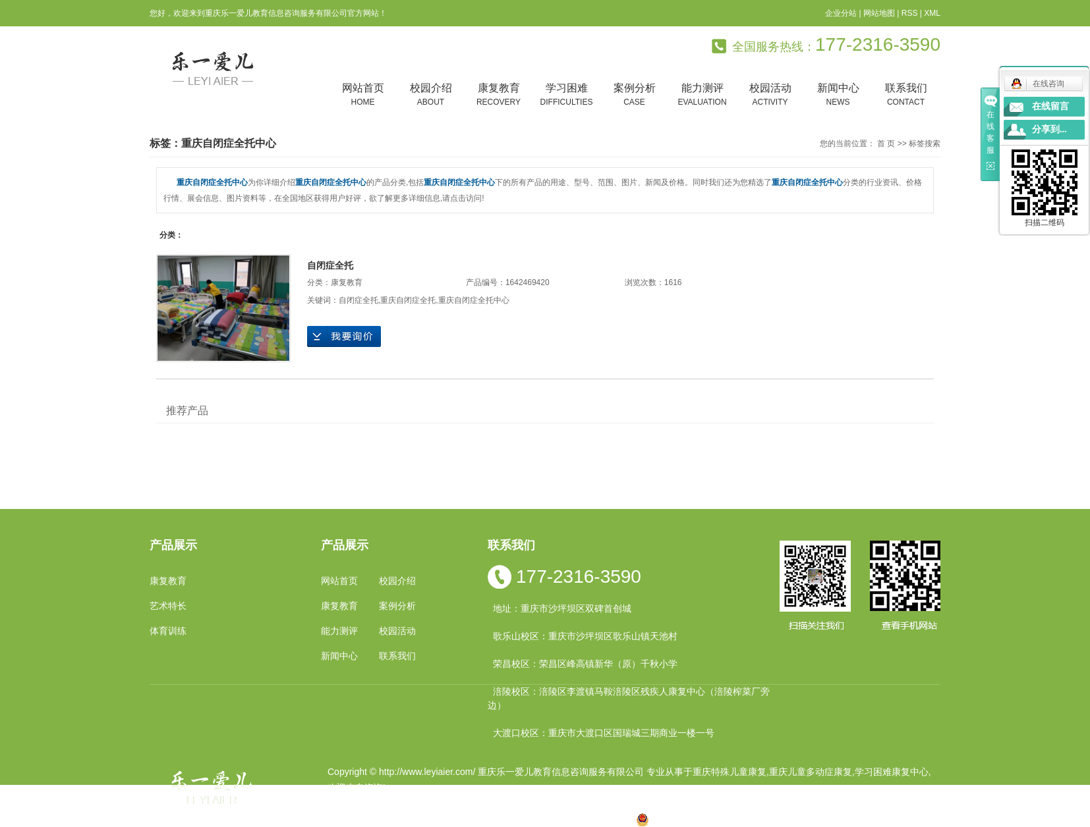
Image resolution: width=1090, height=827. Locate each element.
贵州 (540, 819)
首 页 (886, 143)
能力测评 (702, 95)
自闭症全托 (330, 265)
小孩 (456, 819)
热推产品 (346, 819)
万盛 (624, 819)
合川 (582, 819)
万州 (561, 819)
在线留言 (1050, 106)
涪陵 (519, 819)
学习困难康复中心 (892, 771)
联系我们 (906, 95)
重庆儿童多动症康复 (810, 771)
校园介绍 (431, 95)
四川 (477, 819)
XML (932, 13)
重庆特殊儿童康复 (729, 771)
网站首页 (363, 95)
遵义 (603, 819)
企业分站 (841, 13)
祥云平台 (494, 803)
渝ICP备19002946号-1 (374, 803)
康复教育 (498, 95)
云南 (498, 819)
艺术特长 (168, 605)
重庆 (435, 819)
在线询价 (344, 336)
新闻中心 (838, 95)
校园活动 (770, 95)
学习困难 (566, 95)
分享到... (1049, 129)
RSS (910, 13)
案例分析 (634, 95)
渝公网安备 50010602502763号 (709, 819)
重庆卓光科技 (591, 803)
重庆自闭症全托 (408, 300)
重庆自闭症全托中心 (473, 300)
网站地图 (879, 13)
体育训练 (168, 631)
